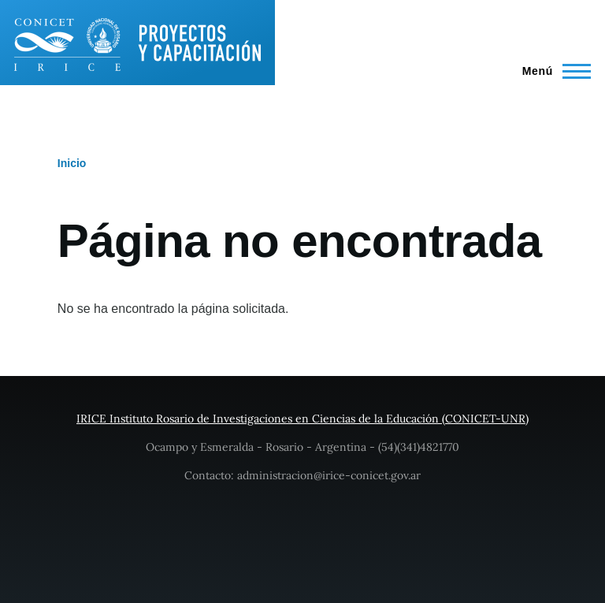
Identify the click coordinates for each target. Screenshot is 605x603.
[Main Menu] (552, 71)
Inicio (72, 163)
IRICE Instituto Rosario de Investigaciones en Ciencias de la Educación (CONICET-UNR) (302, 418)
